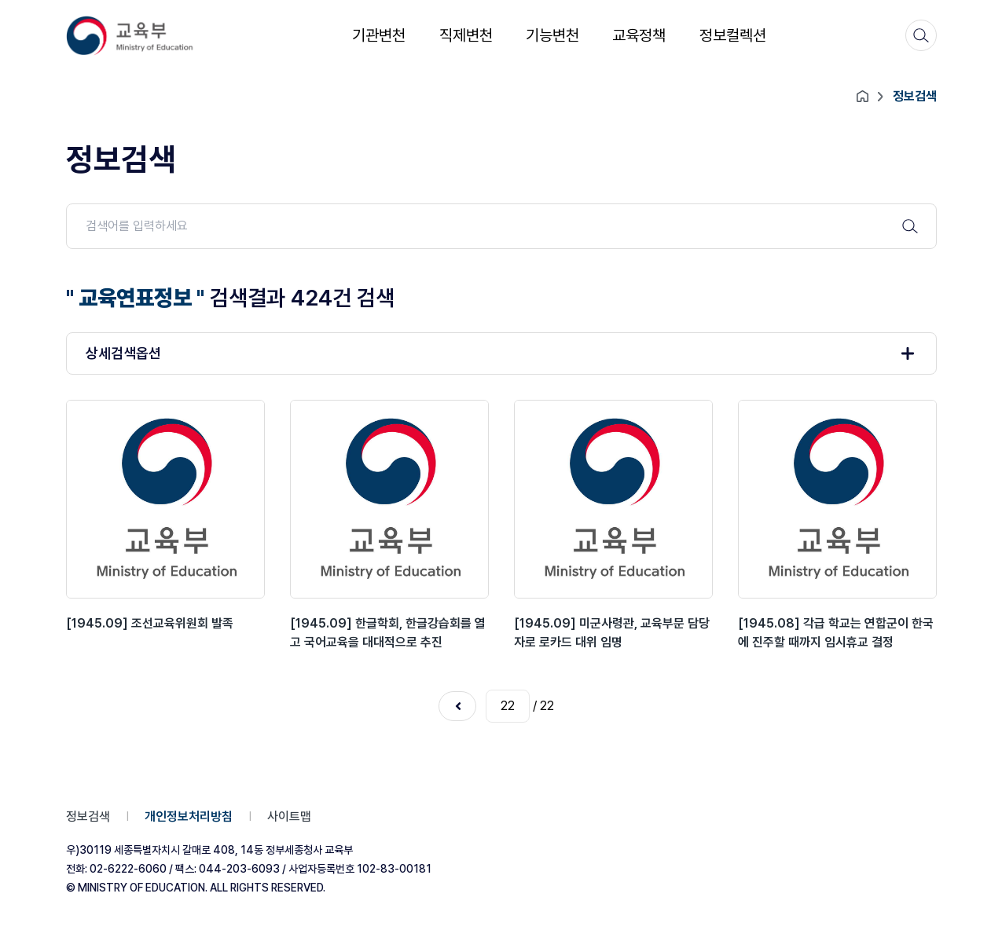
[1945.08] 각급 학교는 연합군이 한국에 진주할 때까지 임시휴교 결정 (836, 633)
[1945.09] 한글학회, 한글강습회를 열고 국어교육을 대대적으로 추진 (388, 633)
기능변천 (552, 35)
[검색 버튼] (910, 226)
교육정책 (639, 35)
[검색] (921, 35)
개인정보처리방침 (189, 816)
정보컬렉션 (732, 35)
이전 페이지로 (457, 706)
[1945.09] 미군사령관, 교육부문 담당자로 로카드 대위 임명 (612, 633)
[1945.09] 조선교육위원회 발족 (149, 623)
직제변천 (466, 35)
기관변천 (379, 35)
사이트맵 (289, 816)
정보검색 (88, 816)
